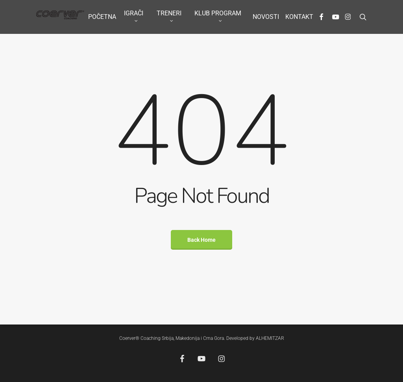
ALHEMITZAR (270, 338)
